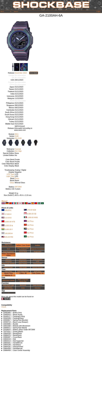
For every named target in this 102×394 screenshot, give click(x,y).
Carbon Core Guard (23, 245)
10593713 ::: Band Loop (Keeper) (15, 322)
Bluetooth (23, 285)
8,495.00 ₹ (9, 229)
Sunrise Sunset (37, 267)
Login (98, 11)
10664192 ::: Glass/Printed (13, 346)
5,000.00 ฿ (9, 225)
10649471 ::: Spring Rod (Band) (15, 328)
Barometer (22, 259)
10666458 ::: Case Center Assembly (16, 350)
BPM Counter (37, 259)
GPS (37, 261)
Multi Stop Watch (23, 271)
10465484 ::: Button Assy (12, 312)
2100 (17, 136)
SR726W (18, 187)
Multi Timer (37, 271)
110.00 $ (8, 218)
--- (8, 293)
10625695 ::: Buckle (10, 324)
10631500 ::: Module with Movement (16, 326)
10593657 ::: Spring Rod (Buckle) (15, 320)
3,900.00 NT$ (10, 222)
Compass (8, 261)
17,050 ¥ (8, 214)
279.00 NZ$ (31, 210)
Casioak (18, 149)
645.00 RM (9, 237)
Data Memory (37, 285)
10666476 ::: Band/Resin (12, 335)
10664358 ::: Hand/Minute (12, 348)
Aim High (18, 151)
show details (33, 73)
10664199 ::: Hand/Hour (12, 345)
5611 (17, 134)
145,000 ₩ (8, 233)
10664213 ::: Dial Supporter (13, 341)
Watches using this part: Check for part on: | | (51, 313)
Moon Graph (8, 267)
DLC (8, 249)
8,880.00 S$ (31, 214)
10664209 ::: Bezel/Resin (12, 333)
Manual (4, 201)
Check (3, 307)
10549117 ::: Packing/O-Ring (14, 316)
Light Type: (10, 176)
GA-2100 (18, 138)
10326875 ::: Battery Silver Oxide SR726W (19, 329)
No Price (30, 221)
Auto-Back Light (8, 285)
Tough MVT (37, 251)
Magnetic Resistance (38, 249)
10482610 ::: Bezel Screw (12, 314)
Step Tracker (23, 263)
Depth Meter (23, 261)
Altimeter (8, 259)
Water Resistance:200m (8, 254)
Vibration (38, 288)
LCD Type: (11, 174)
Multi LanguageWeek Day (23, 280)
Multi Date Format (8, 280)
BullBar (37, 245)
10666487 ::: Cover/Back (12, 337)
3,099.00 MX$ (32, 217)
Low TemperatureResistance (23, 249)
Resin (17, 178)
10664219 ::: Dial (9, 339)
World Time (8, 273)
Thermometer (37, 263)
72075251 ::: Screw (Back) (13, 331)
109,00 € (8, 210)
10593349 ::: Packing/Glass (13, 318)
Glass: (12, 183)
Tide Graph (23, 267)
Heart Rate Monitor (8, 263)
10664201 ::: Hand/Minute (12, 343)
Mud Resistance (8, 251)
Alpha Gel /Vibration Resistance (8, 245)
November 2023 (21, 73)
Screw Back (23, 251)
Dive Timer (8, 271)
